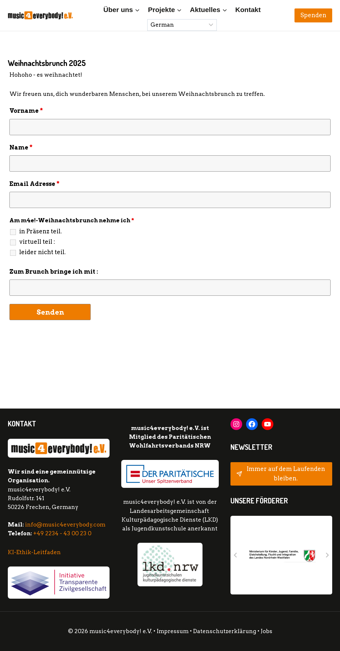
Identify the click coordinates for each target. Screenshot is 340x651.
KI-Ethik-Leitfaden (34, 552)
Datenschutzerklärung (225, 631)
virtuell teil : (37, 242)
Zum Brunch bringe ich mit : (53, 271)
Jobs (266, 631)
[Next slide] (327, 555)
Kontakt (248, 9)
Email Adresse (34, 183)
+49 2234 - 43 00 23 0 (62, 533)
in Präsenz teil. (40, 231)
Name (21, 147)
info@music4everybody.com (65, 524)
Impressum (173, 631)
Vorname (26, 110)
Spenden (313, 15)
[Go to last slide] (235, 555)
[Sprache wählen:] (182, 25)
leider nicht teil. (42, 252)
